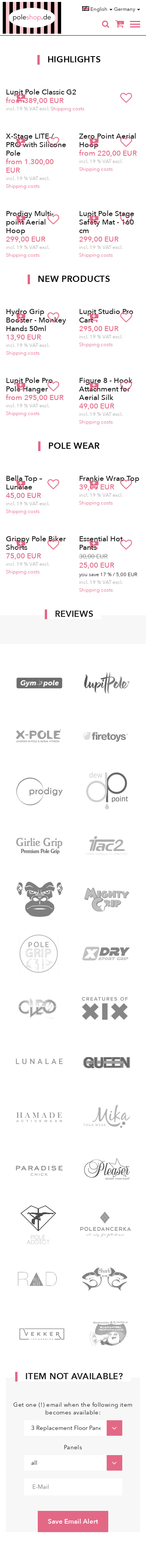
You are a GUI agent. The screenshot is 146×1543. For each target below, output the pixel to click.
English (97, 9)
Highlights (74, 59)
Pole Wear (74, 446)
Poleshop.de (50, 4)
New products (74, 279)
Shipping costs (67, 108)
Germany (127, 9)
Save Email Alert (73, 1521)
